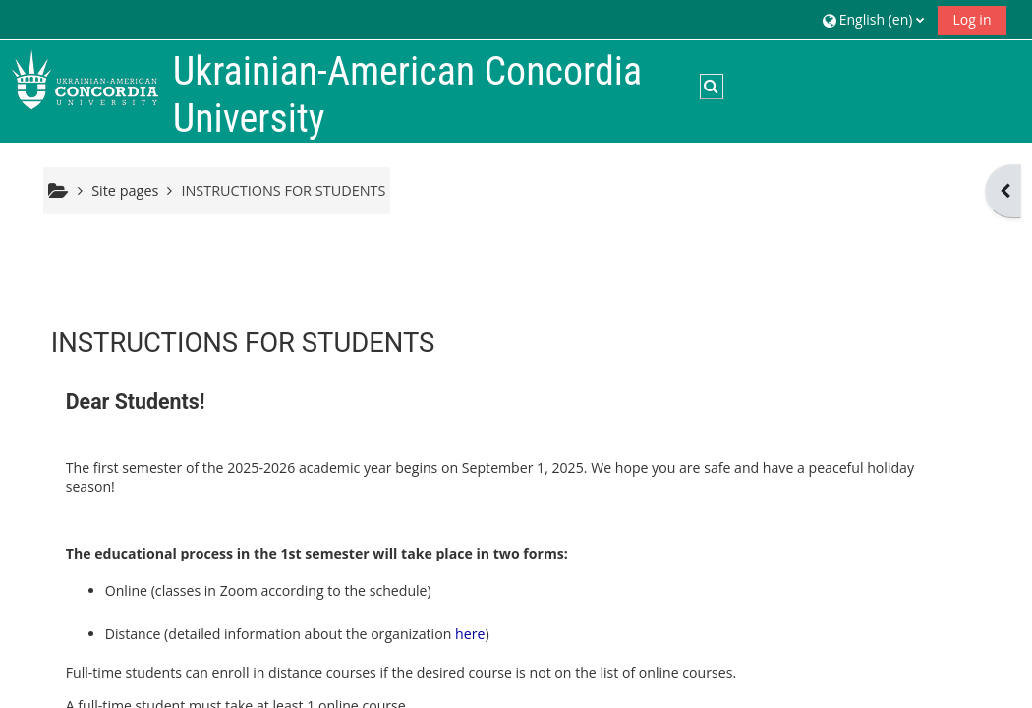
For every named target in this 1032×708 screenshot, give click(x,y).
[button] (874, 19)
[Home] (84, 77)
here (470, 633)
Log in (971, 19)
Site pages (124, 190)
